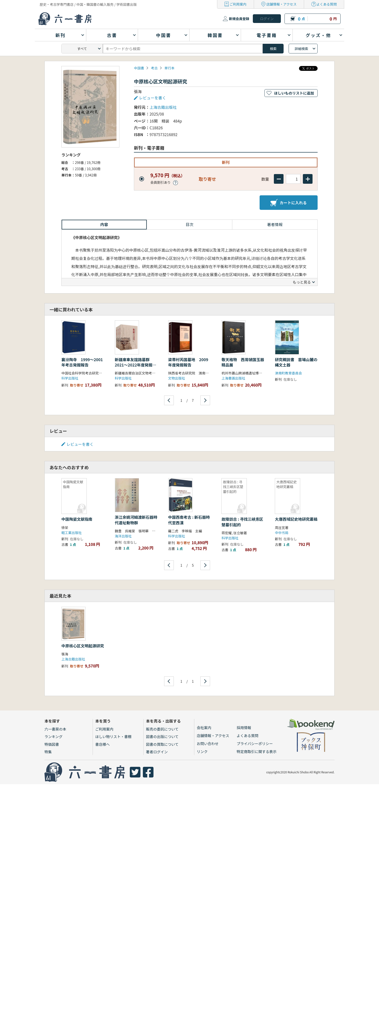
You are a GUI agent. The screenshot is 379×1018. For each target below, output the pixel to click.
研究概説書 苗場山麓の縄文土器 (296, 362)
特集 (48, 751)
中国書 (139, 68)
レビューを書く (152, 97)
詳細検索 (301, 48)
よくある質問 (326, 4)
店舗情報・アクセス (281, 4)
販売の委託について (162, 729)
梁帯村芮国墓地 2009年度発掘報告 (188, 362)
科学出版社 (69, 378)
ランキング (53, 736)
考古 (154, 68)
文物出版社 (176, 378)
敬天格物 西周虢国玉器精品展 (242, 362)
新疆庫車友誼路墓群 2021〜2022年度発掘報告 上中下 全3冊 (135, 365)
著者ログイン (157, 751)
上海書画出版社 (233, 378)
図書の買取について (162, 744)
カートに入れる (288, 202)
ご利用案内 (238, 4)
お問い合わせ (208, 743)
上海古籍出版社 (163, 107)
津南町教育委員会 (288, 373)
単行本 (169, 68)
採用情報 (244, 727)
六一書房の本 (55, 729)
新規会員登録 (239, 18)
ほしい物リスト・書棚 (113, 736)
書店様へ (102, 744)
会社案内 (204, 727)
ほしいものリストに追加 (294, 92)
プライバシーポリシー (255, 743)
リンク (202, 751)
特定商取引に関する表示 (257, 751)
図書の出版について (162, 736)
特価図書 (51, 744)
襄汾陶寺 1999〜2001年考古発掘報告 (82, 362)
